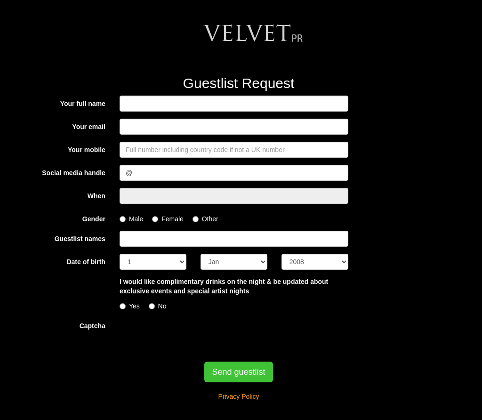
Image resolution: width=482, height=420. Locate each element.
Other (205, 219)
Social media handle (73, 173)
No (158, 306)
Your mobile (86, 149)
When (96, 196)
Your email (88, 126)
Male (131, 219)
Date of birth (85, 262)
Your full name (82, 103)
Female (168, 219)
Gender (93, 219)
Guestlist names (80, 238)
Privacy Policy (238, 396)
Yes (130, 306)
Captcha (92, 326)
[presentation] (191, 336)
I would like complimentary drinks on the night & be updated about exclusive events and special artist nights (224, 286)
